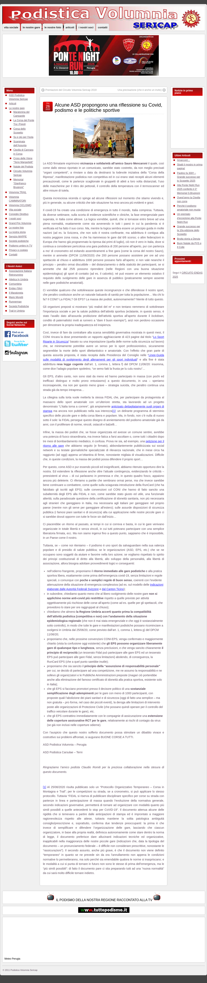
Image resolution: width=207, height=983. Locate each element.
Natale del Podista (23, 166)
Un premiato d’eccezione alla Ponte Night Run (189, 218)
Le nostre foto (52, 27)
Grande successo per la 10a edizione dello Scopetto (188, 230)
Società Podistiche (19, 306)
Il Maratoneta (16, 292)
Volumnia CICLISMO (20, 205)
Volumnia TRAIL (18, 192)
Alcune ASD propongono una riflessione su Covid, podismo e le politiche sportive (108, 107)
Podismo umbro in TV (20, 245)
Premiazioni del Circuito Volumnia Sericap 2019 (71, 90)
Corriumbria (15, 284)
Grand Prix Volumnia (20, 223)
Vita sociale (11, 27)
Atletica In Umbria (18, 279)
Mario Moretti (16, 297)
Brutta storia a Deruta (188, 238)
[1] (114, 411)
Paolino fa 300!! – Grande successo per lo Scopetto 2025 (188, 177)
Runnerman (15, 301)
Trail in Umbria (17, 310)
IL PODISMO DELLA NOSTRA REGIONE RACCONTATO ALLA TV (104, 900)
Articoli (70, 27)
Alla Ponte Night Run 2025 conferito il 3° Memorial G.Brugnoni (188, 189)
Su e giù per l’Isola (23, 137)
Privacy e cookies (18, 250)
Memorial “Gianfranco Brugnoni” (19, 183)
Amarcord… (183, 160)
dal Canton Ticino (113, 589)
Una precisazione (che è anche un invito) (140, 90)
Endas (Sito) (15, 288)
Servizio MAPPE (18, 236)
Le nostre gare (31, 27)
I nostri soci (86, 27)
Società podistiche (19, 241)
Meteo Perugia (12, 958)
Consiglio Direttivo (19, 214)
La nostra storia (17, 232)
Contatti (102, 27)
